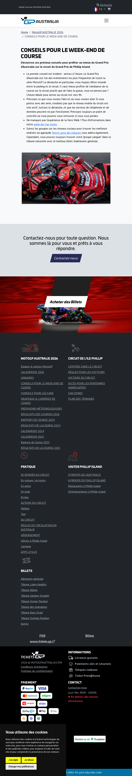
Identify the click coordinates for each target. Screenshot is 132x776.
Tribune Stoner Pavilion (34, 601)
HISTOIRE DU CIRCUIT (81, 377)
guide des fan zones (45, 124)
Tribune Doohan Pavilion (35, 618)
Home (24, 32)
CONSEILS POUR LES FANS (37, 393)
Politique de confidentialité (37, 671)
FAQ (42, 636)
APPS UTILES (29, 552)
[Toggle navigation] (106, 20)
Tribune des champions (34, 607)
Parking (25, 508)
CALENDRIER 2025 (32, 436)
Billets (89, 636)
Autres (25, 623)
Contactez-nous (65, 258)
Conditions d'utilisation (34, 666)
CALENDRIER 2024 (32, 431)
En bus (25, 497)
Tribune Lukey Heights (33, 584)
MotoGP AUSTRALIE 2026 (47, 32)
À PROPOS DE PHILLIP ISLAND (87, 480)
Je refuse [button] (29, 760)
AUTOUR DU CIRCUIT (33, 503)
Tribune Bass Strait (32, 612)
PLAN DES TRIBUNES (81, 398)
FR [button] (98, 9)
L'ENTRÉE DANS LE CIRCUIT (85, 366)
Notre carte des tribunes (67, 132)
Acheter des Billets (66, 301)
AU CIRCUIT (28, 519)
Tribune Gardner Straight (35, 595)
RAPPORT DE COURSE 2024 (38, 420)
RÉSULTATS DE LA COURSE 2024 (40, 425)
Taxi (23, 514)
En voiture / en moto (33, 480)
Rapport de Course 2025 (35, 442)
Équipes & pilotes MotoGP (37, 366)
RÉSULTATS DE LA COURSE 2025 (40, 448)
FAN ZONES (75, 393)
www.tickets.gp (42, 641)
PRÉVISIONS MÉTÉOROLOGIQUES (41, 408)
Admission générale (32, 579)
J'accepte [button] (13, 760)
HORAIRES (27, 377)
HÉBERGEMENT (30, 535)
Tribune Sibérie (29, 590)
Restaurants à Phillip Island (84, 486)
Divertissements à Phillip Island (87, 491)
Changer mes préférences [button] (21, 766)
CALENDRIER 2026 (32, 372)
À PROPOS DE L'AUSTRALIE (84, 474)
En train (25, 491)
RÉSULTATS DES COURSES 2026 (40, 414)
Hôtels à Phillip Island (34, 540)
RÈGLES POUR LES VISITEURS (86, 372)
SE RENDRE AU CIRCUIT (35, 474)
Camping (26, 546)
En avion (26, 486)
